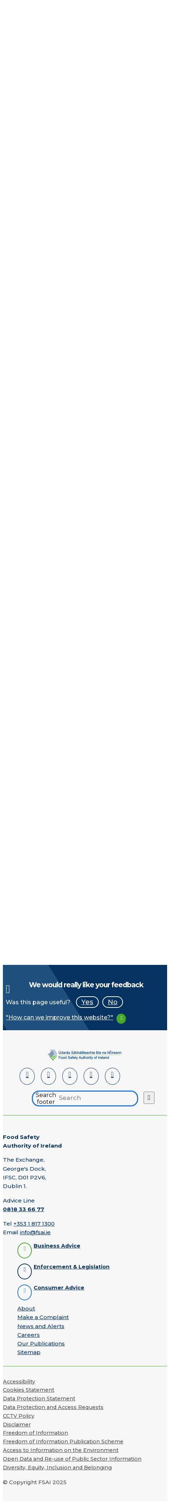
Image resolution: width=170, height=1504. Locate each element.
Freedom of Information (35, 1433)
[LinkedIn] (27, 1076)
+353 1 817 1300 (34, 1223)
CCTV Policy (18, 1416)
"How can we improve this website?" (59, 1017)
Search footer (46, 1098)
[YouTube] (91, 1076)
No (113, 1002)
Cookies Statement (28, 1390)
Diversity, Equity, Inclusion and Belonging (57, 1467)
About (26, 1308)
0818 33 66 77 (23, 1209)
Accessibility (19, 1381)
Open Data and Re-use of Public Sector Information (72, 1459)
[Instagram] (112, 1076)
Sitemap (29, 1352)
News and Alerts (40, 1326)
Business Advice (57, 1246)
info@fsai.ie (35, 1232)
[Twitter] (69, 1076)
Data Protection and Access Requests (53, 1407)
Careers (28, 1334)
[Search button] (149, 1098)
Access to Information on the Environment (61, 1450)
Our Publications (41, 1343)
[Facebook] (48, 1076)
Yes (87, 1002)
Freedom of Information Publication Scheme (63, 1441)
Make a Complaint (43, 1317)
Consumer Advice (59, 1288)
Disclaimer (17, 1424)
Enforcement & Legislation (72, 1267)
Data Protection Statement (39, 1398)
